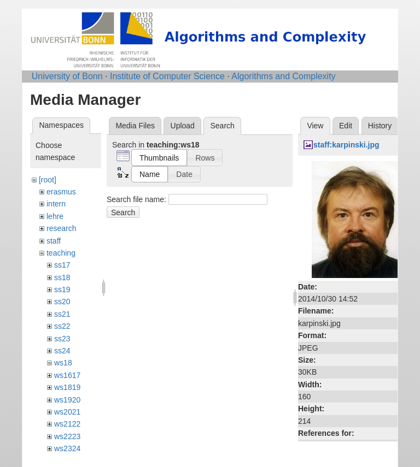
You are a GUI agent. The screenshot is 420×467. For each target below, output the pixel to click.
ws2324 (67, 448)
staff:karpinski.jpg (346, 144)
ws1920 (67, 399)
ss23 (62, 338)
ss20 (62, 301)
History (380, 125)
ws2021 (67, 411)
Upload (183, 125)
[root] (47, 179)
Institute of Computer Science (167, 76)
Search (123, 212)
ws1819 (67, 387)
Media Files (135, 125)
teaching (60, 253)
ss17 (62, 265)
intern (56, 203)
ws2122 (67, 423)
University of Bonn (67, 76)
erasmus (61, 191)
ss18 (62, 277)
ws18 (63, 362)
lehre (54, 216)
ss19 (62, 289)
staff (53, 241)
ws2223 (67, 436)
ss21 (62, 314)
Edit (345, 125)
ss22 (62, 326)
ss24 (62, 350)
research (61, 228)
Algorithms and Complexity (283, 76)
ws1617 (67, 375)
